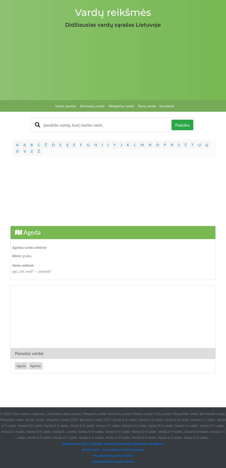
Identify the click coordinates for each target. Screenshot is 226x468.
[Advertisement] (113, 63)
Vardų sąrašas (65, 106)
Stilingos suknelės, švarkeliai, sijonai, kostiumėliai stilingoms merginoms (113, 443)
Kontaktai (166, 106)
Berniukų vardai (92, 106)
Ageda (21, 366)
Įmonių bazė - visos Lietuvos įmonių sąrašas (113, 449)
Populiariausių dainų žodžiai (113, 455)
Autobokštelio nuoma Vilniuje (113, 461)
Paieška (182, 125)
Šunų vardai (147, 106)
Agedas (35, 366)
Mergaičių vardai (121, 106)
